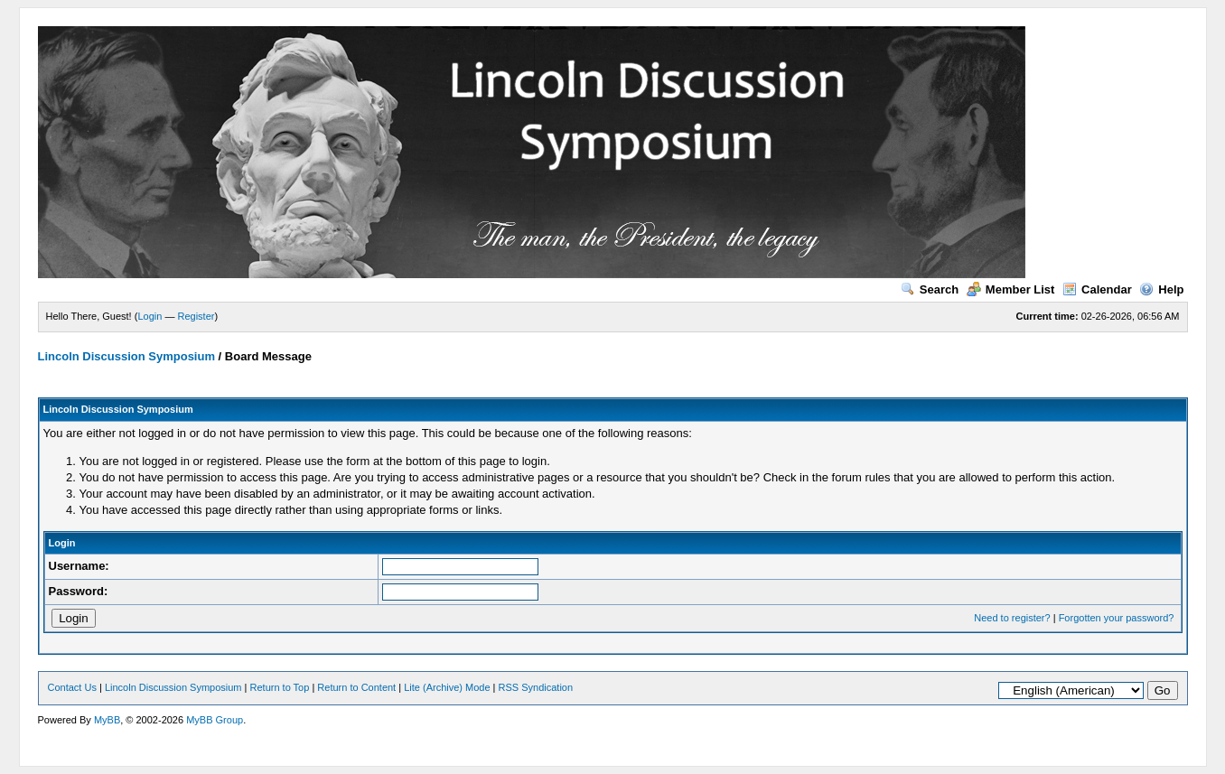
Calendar (1097, 289)
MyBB (107, 719)
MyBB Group (214, 719)
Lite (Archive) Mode (447, 687)
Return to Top (280, 687)
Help (1161, 289)
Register (195, 316)
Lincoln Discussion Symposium (126, 356)
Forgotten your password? (1116, 617)
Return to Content (356, 687)
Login (149, 316)
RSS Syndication (536, 687)
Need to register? (1012, 617)
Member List (1011, 289)
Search (929, 289)
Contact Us (72, 687)
